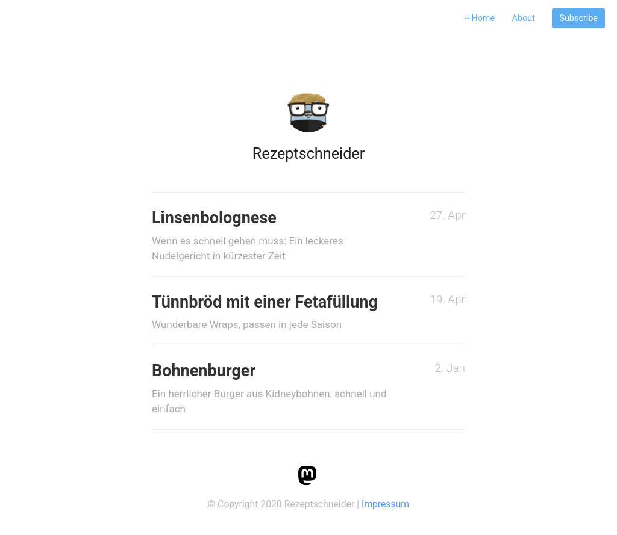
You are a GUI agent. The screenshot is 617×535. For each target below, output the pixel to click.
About (523, 18)
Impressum (385, 504)
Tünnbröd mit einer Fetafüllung (272, 312)
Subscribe (578, 18)
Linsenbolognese (272, 236)
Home (479, 18)
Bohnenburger (272, 389)
